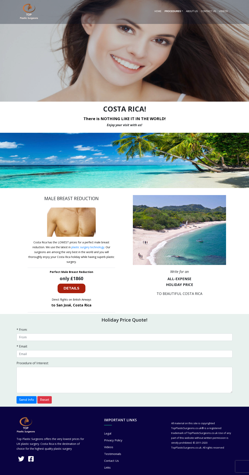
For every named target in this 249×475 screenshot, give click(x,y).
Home (157, 11)
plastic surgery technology (87, 247)
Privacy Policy (113, 440)
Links (107, 467)
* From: (22, 329)
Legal (107, 433)
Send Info (26, 400)
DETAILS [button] (71, 288)
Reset (44, 400)
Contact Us (208, 11)
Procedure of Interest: (33, 363)
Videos (223, 11)
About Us (192, 11)
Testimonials (112, 454)
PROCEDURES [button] (173, 11)
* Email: (22, 346)
